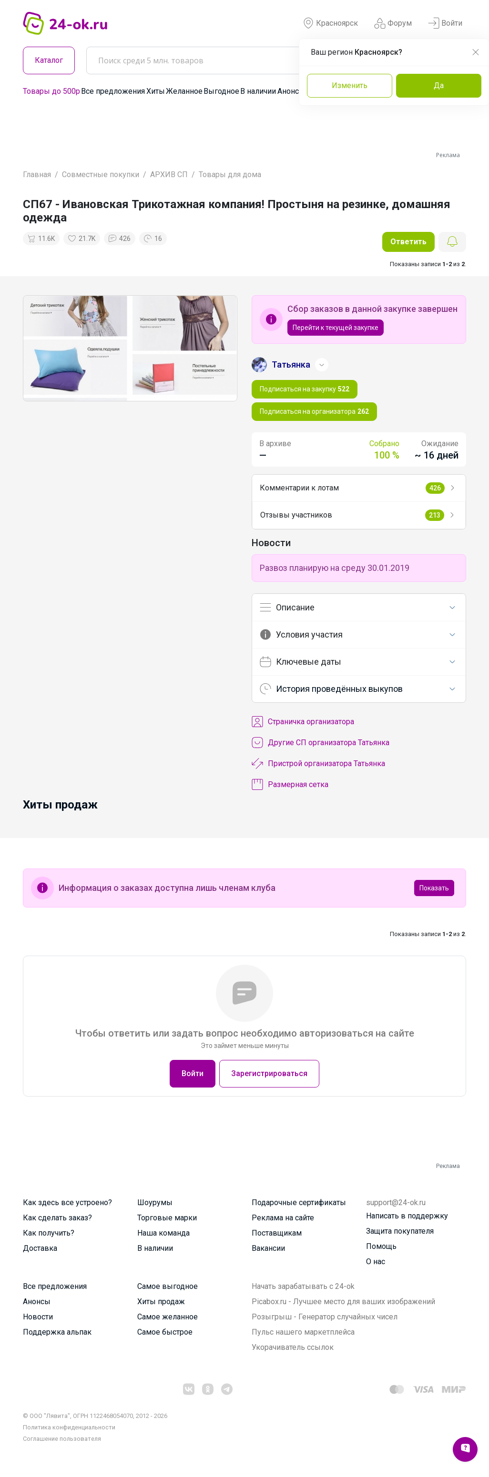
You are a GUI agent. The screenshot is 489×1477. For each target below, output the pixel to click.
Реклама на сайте (283, 1217)
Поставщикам (277, 1232)
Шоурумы (155, 1202)
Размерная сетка (290, 784)
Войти (445, 23)
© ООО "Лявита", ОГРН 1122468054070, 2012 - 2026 (95, 1415)
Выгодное (221, 91)
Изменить (349, 85)
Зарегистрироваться (269, 1073)
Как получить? (48, 1232)
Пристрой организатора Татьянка (318, 763)
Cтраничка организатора (303, 722)
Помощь (381, 1246)
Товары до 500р (51, 91)
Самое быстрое (165, 1332)
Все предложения (113, 91)
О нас (375, 1261)
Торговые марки (167, 1217)
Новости (38, 1316)
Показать (434, 888)
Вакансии (268, 1248)
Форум (393, 23)
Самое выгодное (167, 1286)
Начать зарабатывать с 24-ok (303, 1286)
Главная (37, 174)
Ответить (408, 241)
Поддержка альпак (57, 1332)
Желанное (184, 91)
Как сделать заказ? (57, 1217)
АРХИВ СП (169, 174)
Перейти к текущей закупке (335, 327)
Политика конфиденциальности (69, 1427)
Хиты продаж (161, 1301)
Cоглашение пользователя (62, 1438)
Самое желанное (167, 1316)
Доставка (40, 1248)
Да (439, 85)
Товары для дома (230, 174)
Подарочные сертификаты (299, 1202)
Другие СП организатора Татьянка (320, 742)
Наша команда (163, 1232)
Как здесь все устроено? (67, 1202)
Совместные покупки (100, 174)
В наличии (258, 91)
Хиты (155, 91)
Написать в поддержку (407, 1215)
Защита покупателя (400, 1231)
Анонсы (291, 91)
